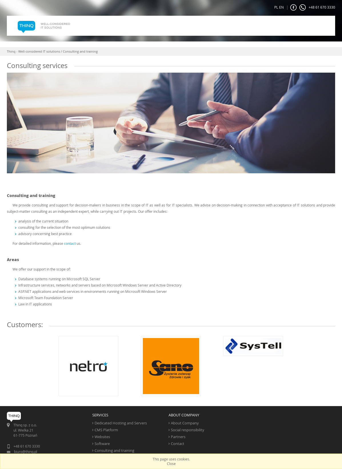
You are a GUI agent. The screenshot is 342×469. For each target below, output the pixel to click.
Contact (177, 443)
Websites (102, 436)
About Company (185, 423)
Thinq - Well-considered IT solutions (33, 51)
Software (102, 443)
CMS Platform (106, 429)
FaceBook (293, 7)
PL (276, 7)
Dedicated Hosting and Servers (121, 423)
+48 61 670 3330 (317, 7)
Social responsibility (187, 429)
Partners (178, 436)
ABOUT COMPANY (184, 415)
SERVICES (100, 415)
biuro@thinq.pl (25, 451)
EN (281, 7)
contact (70, 243)
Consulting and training (80, 51)
